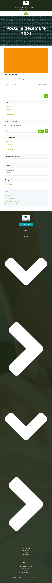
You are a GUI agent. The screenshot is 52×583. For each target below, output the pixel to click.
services (26, 391)
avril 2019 (8, 172)
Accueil (26, 234)
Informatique (26, 548)
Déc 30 (14, 85)
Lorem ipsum (9, 109)
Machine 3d (26, 555)
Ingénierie (26, 550)
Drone (26, 552)
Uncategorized (9, 184)
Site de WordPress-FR (11, 204)
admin (8, 85)
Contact (26, 557)
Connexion (8, 195)
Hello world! (8, 106)
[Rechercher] (46, 96)
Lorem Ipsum (9, 114)
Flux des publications (10, 198)
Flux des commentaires (11, 201)
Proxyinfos (38, 578)
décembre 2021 (9, 170)
